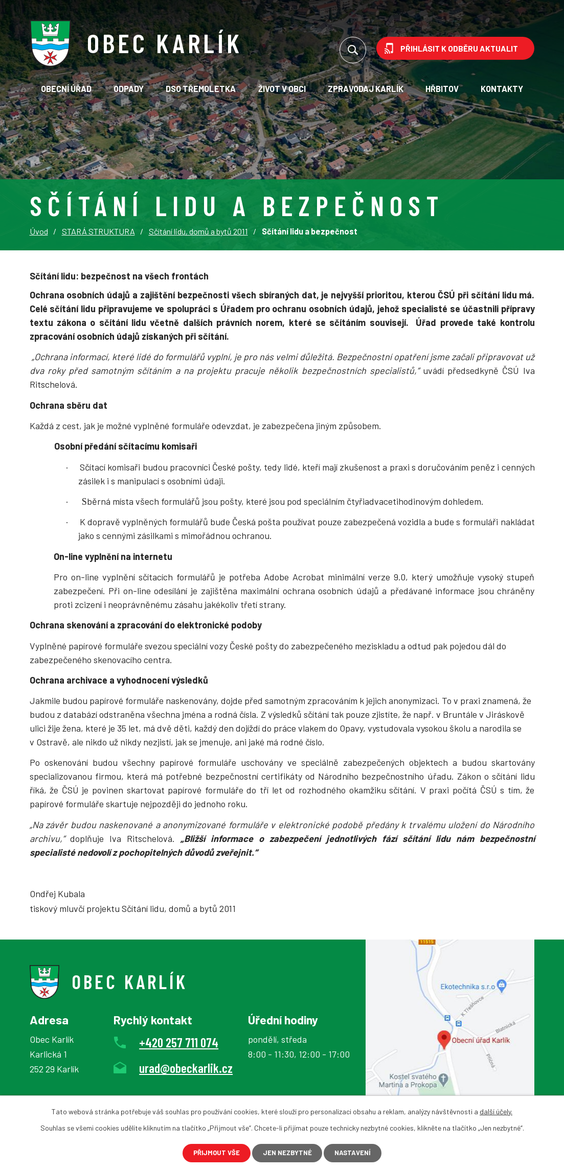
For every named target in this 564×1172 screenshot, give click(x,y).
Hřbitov (442, 88)
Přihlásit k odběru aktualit (459, 48)
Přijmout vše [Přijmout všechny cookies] (207, 1151)
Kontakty (502, 88)
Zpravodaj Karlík (365, 88)
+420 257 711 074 (178, 1042)
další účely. (496, 1109)
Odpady (129, 88)
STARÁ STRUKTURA (98, 231)
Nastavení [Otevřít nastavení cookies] (362, 1151)
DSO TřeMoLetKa (201, 88)
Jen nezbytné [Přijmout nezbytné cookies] (287, 1151)
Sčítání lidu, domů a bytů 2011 (198, 231)
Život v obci (282, 88)
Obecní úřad (66, 88)
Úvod (39, 231)
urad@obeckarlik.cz (186, 1067)
